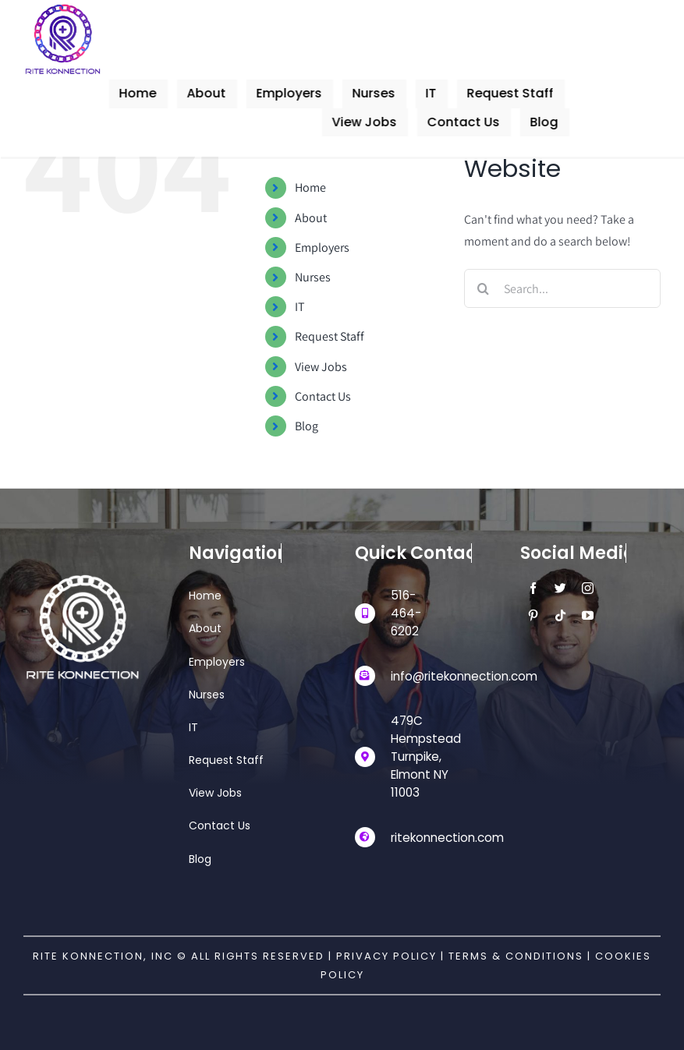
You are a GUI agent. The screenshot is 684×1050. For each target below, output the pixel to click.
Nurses (313, 277)
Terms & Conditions (517, 956)
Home (310, 187)
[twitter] (558, 588)
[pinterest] (531, 615)
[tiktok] (558, 615)
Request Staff (329, 336)
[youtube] (585, 615)
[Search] (483, 288)
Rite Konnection (88, 956)
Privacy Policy (386, 956)
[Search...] (562, 288)
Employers (322, 247)
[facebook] (531, 588)
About (311, 218)
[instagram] (585, 588)
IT (300, 307)
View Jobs (321, 367)
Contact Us (323, 396)
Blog (306, 426)
